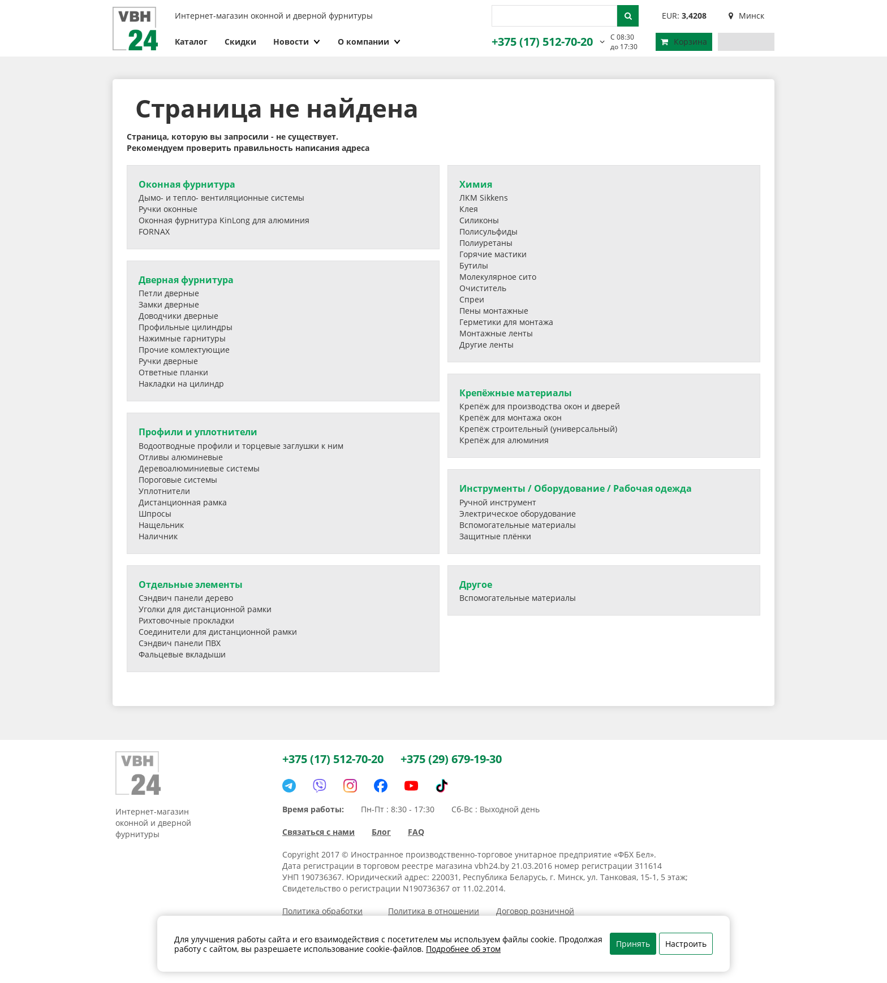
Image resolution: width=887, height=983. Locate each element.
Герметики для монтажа (506, 322)
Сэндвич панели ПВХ (180, 643)
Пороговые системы (178, 479)
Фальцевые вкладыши (182, 654)
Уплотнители (164, 491)
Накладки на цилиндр (181, 383)
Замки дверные (169, 304)
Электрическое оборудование (517, 513)
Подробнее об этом (463, 948)
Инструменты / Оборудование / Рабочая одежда (575, 488)
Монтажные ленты (496, 333)
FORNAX (154, 231)
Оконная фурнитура (187, 184)
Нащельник (161, 524)
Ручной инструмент (497, 502)
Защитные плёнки (495, 536)
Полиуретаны (486, 242)
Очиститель (482, 288)
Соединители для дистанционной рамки (218, 631)
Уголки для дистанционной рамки (205, 609)
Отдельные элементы (191, 584)
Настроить (686, 943)
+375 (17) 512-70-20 (542, 41)
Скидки (240, 41)
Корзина (684, 41)
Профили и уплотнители (198, 432)
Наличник (158, 536)
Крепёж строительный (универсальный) (538, 428)
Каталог (191, 41)
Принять (633, 943)
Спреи (471, 299)
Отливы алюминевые (181, 457)
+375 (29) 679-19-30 (451, 759)
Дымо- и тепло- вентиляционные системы (221, 197)
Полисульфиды (488, 231)
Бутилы (473, 265)
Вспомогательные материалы (517, 524)
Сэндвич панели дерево (186, 597)
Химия (475, 184)
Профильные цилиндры (185, 327)
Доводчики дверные (178, 315)
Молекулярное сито (497, 276)
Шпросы (155, 513)
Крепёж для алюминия (504, 440)
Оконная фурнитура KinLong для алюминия (224, 220)
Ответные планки (173, 372)
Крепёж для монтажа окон (510, 417)
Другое (475, 584)
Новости (297, 41)
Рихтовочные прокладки (186, 620)
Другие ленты (486, 344)
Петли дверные (169, 293)
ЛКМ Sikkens (483, 197)
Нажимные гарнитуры (182, 338)
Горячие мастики (493, 254)
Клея (468, 208)
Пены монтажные (493, 310)
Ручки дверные (168, 361)
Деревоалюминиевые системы (199, 468)
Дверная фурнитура (186, 280)
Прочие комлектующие (184, 349)
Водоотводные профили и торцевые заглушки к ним (241, 445)
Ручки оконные (168, 208)
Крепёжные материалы (515, 393)
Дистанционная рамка (183, 502)
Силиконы (479, 220)
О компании (369, 41)
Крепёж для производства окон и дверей (539, 406)
